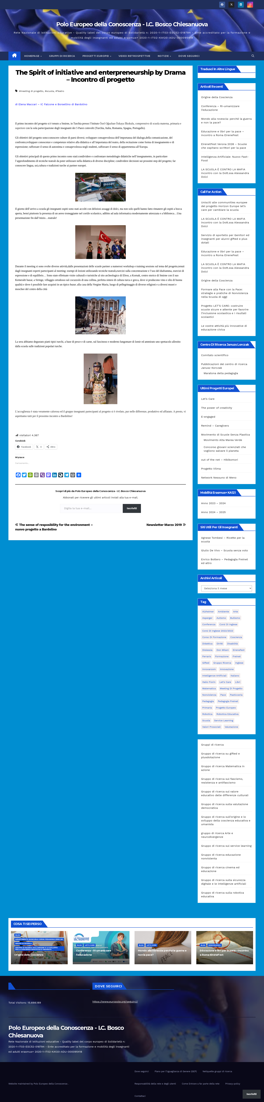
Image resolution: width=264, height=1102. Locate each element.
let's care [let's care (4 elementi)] (225, 682)
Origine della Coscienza (217, 97)
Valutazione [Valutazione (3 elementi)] (231, 727)
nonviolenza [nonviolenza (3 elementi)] (209, 694)
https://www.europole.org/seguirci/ (115, 1001)
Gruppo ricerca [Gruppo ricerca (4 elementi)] (222, 662)
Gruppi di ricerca (62, 55)
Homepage (32, 55)
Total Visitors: (18, 1002)
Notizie (164, 55)
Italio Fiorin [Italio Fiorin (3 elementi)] (209, 682)
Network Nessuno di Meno (219, 477)
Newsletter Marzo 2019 (166, 525)
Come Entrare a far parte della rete (200, 1083)
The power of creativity (216, 407)
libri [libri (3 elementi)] (237, 682)
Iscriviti (132, 508)
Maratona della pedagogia (221, 373)
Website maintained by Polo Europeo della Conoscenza (38, 1083)
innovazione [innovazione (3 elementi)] (227, 669)
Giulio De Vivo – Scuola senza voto (224, 550)
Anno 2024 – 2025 (213, 512)
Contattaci (140, 1096)
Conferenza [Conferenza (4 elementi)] (209, 624)
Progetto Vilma (211, 468)
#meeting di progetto (31, 91)
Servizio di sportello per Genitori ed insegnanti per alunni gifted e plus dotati (225, 239)
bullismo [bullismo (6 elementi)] (235, 618)
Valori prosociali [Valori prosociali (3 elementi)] (211, 727)
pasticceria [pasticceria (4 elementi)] (236, 694)
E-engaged (208, 416)
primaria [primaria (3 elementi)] (207, 707)
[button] (253, 55)
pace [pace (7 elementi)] (223, 694)
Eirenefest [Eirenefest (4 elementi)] (239, 650)
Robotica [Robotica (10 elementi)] (207, 714)
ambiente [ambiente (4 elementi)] (223, 611)
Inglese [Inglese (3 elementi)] (239, 662)
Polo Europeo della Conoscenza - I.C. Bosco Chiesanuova (132, 24)
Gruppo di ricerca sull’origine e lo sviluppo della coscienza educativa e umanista (225, 820)
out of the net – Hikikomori (219, 459)
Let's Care (89, 945)
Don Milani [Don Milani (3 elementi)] (223, 650)
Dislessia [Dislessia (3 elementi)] (207, 650)
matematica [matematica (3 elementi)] (209, 688)
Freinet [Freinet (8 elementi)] (237, 656)
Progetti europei (96, 55)
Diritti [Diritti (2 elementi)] (220, 643)
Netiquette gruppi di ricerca (217, 1071)
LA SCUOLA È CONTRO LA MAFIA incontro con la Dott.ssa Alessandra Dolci (225, 173)
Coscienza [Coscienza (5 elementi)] (236, 637)
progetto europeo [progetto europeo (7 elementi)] (226, 707)
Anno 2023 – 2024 (213, 503)
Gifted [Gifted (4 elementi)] (205, 662)
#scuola (49, 91)
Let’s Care (208, 398)
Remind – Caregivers (215, 425)
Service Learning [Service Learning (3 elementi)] (223, 720)
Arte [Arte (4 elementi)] (235, 611)
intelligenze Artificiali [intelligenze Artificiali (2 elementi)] (214, 675)
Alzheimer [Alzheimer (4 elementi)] (208, 611)
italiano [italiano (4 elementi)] (235, 675)
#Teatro (60, 91)
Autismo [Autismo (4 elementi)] (221, 618)
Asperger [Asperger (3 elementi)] (207, 618)
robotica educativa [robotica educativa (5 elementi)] (228, 714)
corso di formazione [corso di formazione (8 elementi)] (214, 637)
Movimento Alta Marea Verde (223, 440)
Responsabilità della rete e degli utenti (155, 1083)
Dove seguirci (189, 55)
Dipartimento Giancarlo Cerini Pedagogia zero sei (39, 939)
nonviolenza (214, 945)
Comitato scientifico (214, 355)
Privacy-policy (232, 1083)
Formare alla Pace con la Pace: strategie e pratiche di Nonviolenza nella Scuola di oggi (224, 293)
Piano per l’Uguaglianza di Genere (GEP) (176, 1071)
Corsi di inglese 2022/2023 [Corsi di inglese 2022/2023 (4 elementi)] (217, 630)
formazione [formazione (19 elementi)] (222, 656)
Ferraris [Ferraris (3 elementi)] (206, 656)
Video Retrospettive (134, 55)
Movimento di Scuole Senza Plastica (225, 434)
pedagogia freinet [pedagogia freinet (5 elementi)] (228, 701)
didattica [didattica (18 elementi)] (207, 643)
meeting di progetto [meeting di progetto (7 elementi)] (231, 688)
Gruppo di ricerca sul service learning (226, 845)
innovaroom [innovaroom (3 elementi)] (209, 669)
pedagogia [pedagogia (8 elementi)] (208, 701)
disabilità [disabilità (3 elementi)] (232, 643)
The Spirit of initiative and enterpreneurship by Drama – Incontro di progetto (100, 75)
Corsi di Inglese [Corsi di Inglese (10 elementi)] (228, 624)
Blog (17, 935)
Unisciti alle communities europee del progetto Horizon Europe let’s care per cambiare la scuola (224, 206)
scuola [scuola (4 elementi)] (206, 720)
